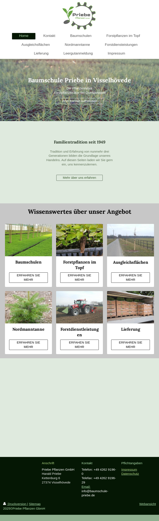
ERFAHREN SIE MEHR (28, 277)
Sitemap (35, 504)
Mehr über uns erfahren (79, 177)
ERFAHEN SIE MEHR (79, 345)
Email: (86, 486)
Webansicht (147, 504)
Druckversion (15, 504)
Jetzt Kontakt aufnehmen (79, 101)
